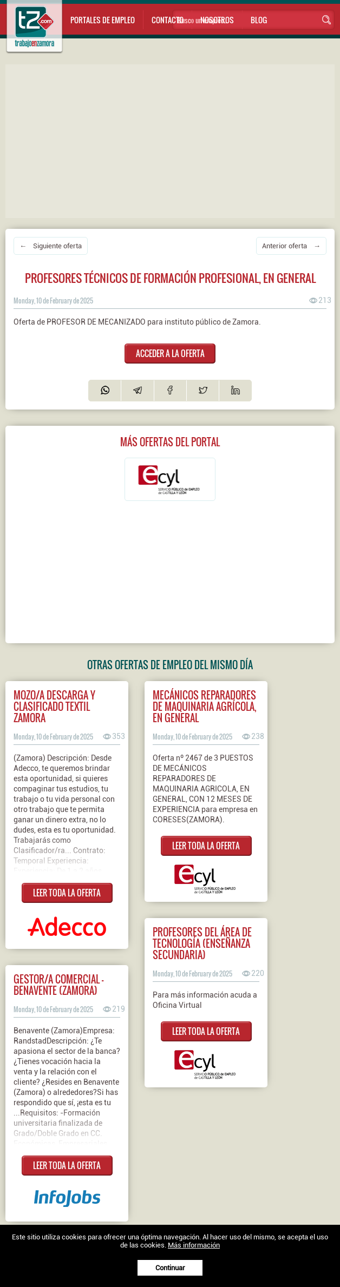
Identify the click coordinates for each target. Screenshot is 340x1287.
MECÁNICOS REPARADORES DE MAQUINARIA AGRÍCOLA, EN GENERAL (205, 706)
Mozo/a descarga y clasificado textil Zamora (54, 706)
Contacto (168, 20)
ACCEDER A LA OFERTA (170, 353)
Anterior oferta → (291, 246)
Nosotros (217, 20)
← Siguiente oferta (50, 246)
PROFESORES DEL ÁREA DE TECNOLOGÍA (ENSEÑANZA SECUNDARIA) (202, 943)
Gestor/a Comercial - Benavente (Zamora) (58, 985)
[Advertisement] (172, 140)
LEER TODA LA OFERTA (67, 893)
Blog (259, 20)
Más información (194, 1245)
